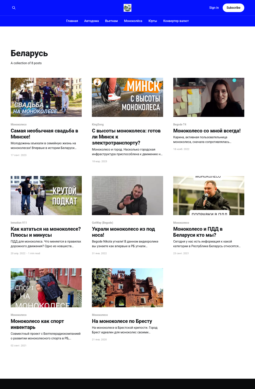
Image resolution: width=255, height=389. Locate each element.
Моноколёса (133, 21)
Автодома (91, 21)
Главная (72, 21)
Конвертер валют (176, 21)
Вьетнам (111, 21)
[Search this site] (14, 8)
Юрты (153, 21)
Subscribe (233, 8)
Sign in (214, 8)
